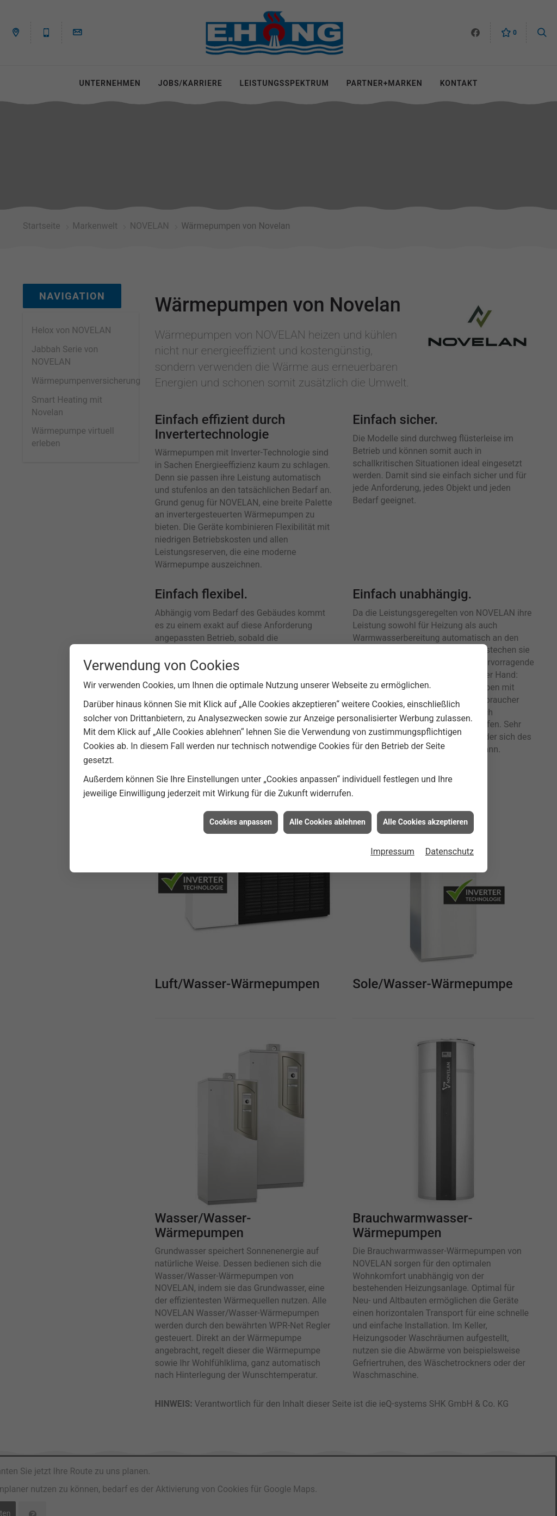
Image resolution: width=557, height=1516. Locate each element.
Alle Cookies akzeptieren (425, 800)
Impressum (392, 830)
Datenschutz (449, 830)
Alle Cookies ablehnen (327, 800)
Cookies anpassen (240, 800)
